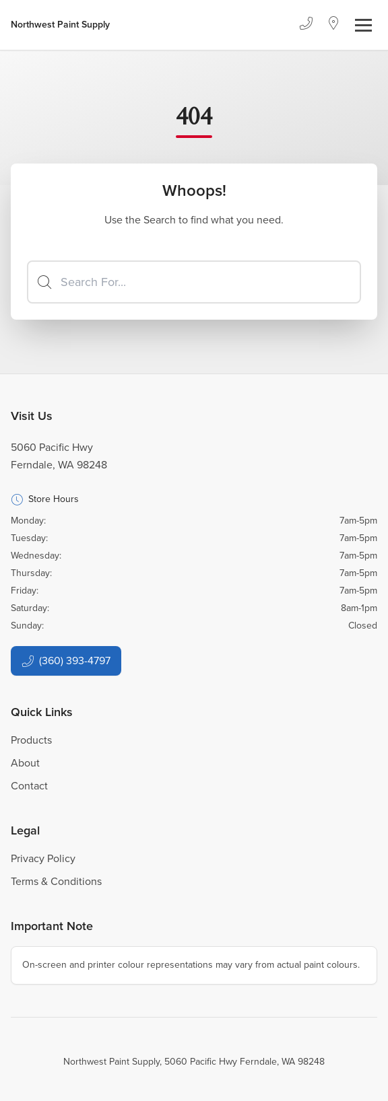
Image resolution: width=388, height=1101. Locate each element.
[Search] (194, 282)
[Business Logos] (60, 25)
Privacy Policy (43, 858)
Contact (29, 785)
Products (31, 740)
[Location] (333, 25)
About (25, 763)
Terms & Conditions (56, 881)
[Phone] (306, 25)
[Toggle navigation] (363, 25)
